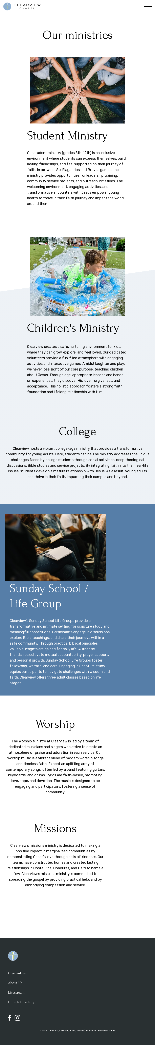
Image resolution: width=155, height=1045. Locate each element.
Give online (17, 973)
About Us (15, 983)
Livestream (16, 992)
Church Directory (21, 1002)
